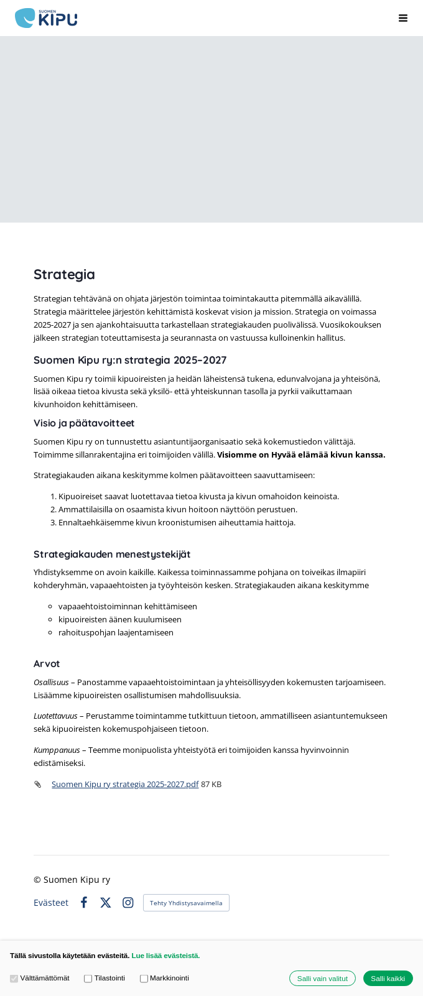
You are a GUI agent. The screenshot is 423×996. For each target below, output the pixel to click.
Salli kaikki (388, 978)
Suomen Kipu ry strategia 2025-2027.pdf (125, 784)
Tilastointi (104, 978)
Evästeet (51, 902)
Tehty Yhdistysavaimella (186, 902)
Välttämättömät (40, 978)
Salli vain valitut (322, 978)
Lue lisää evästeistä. (165, 955)
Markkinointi (164, 978)
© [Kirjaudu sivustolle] (39, 879)
